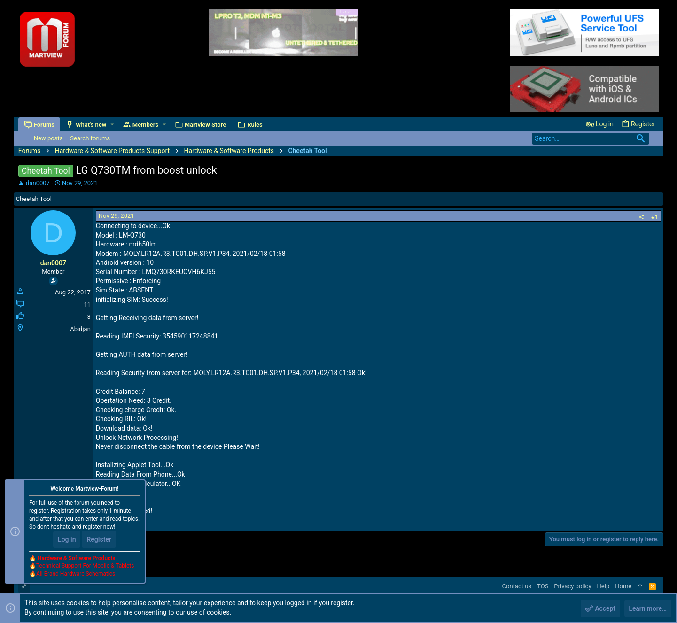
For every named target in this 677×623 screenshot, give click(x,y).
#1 (654, 217)
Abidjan (80, 328)
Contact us (517, 586)
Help (603, 586)
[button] (112, 124)
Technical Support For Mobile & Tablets (85, 566)
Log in (67, 539)
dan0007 (38, 182)
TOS (542, 586)
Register (98, 539)
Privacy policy (572, 586)
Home (623, 586)
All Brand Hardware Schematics (75, 574)
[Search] (590, 139)
